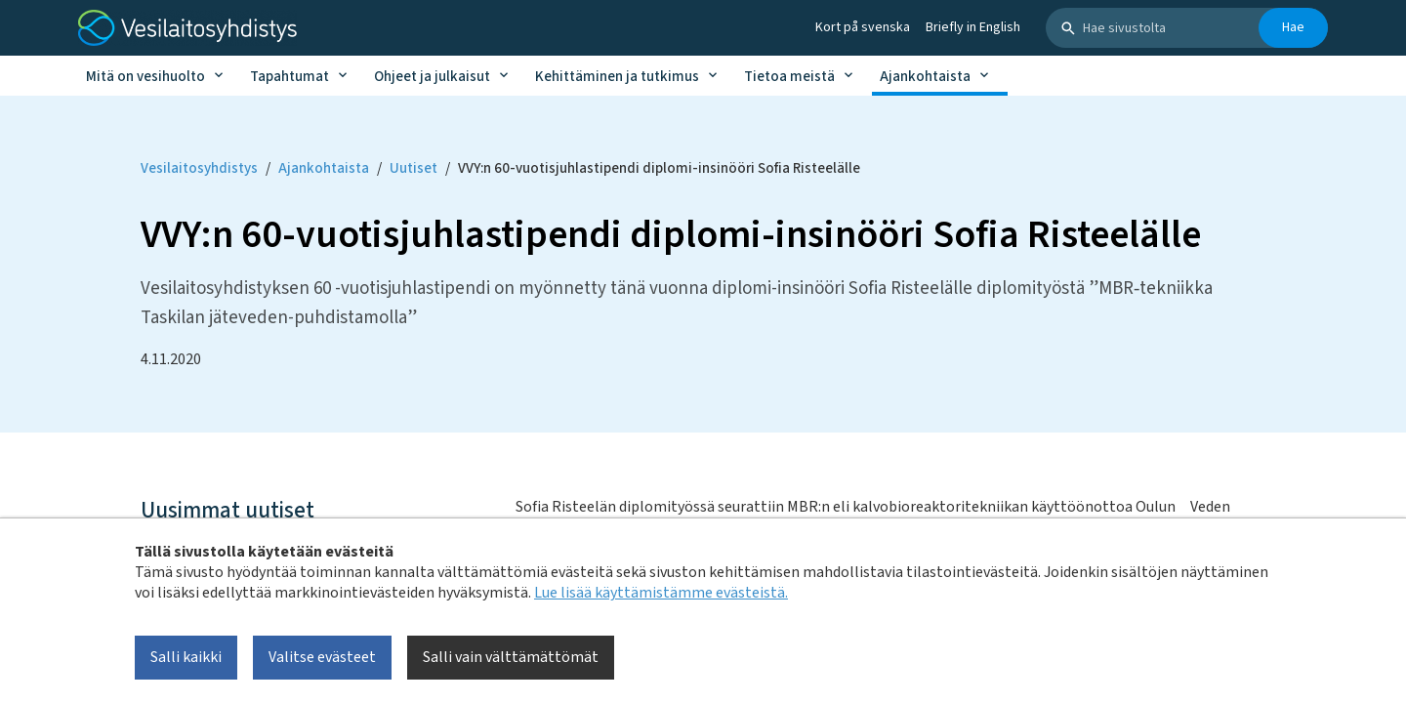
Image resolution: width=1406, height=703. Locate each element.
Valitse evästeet (322, 657)
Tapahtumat (289, 76)
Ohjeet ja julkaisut (432, 76)
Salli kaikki (186, 657)
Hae (1293, 27)
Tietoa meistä (789, 76)
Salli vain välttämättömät (511, 657)
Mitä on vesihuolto (145, 76)
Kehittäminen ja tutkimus (617, 76)
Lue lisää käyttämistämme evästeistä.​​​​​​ (661, 592)
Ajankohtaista (925, 76)
